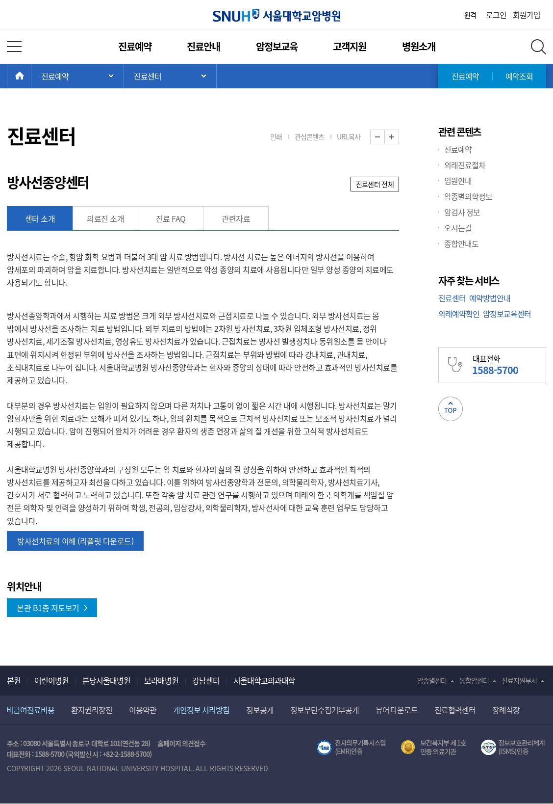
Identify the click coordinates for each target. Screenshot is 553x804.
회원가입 (526, 15)
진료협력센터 (455, 710)
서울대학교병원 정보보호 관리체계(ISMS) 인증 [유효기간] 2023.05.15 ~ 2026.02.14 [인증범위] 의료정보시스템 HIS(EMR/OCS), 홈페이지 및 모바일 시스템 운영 (513, 747)
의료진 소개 (105, 218)
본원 (14, 680)
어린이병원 (51, 680)
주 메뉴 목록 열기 (77, 76)
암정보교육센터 (507, 314)
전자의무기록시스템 (351, 747)
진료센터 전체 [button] (375, 184)
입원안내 (458, 181)
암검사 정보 (462, 212)
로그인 (496, 15)
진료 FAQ (171, 218)
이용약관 (142, 710)
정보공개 (260, 710)
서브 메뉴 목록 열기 (170, 76)
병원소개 (418, 46)
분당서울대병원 (106, 680)
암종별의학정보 (468, 196)
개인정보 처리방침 (201, 710)
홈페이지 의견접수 (181, 743)
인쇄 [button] (276, 136)
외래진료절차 (464, 165)
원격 (470, 15)
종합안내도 (461, 243)
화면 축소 (384, 137)
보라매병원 (161, 680)
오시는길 (458, 228)
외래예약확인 (458, 314)
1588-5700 (49, 754)
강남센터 (206, 680)
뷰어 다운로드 (397, 710)
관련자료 (236, 218)
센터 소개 (40, 218)
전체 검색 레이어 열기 (538, 46)
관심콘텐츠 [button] (309, 136)
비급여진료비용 (30, 710)
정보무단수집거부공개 (324, 710)
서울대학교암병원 (276, 15)
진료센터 (452, 298)
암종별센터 (432, 680)
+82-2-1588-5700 (126, 754)
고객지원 (349, 46)
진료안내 (203, 46)
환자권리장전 (91, 710)
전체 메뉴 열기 (14, 46)
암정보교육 (277, 46)
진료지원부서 (519, 680)
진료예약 (134, 46)
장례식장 (506, 710)
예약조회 (519, 76)
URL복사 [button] (348, 136)
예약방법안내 (489, 298)
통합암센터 (474, 680)
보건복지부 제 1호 (433, 747)
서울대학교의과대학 (264, 680)
